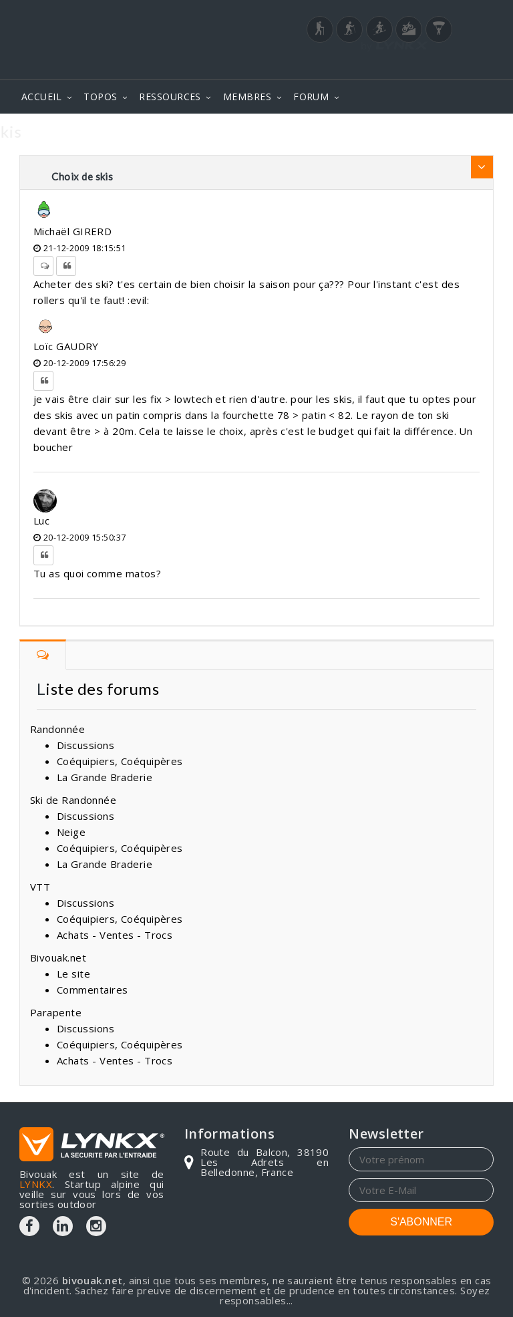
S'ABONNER (421, 1221)
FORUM (311, 96)
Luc (41, 520)
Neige (71, 832)
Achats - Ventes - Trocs (114, 934)
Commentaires (92, 989)
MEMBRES (247, 96)
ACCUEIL (41, 96)
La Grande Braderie (104, 777)
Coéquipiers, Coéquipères (120, 761)
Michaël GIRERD (72, 231)
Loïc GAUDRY (66, 346)
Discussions (85, 745)
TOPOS (100, 96)
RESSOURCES (170, 96)
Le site (73, 973)
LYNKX (35, 1184)
